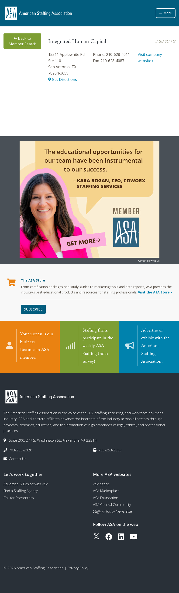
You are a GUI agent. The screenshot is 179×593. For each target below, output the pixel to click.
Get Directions (62, 79)
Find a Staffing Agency (20, 490)
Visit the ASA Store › (155, 292)
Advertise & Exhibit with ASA (25, 483)
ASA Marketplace (106, 490)
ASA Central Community (112, 504)
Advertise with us (148, 260)
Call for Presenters (18, 497)
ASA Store (101, 483)
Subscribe (33, 309)
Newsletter (113, 511)
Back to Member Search (22, 41)
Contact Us (17, 458)
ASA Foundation (105, 497)
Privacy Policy (78, 567)
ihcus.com (165, 41)
